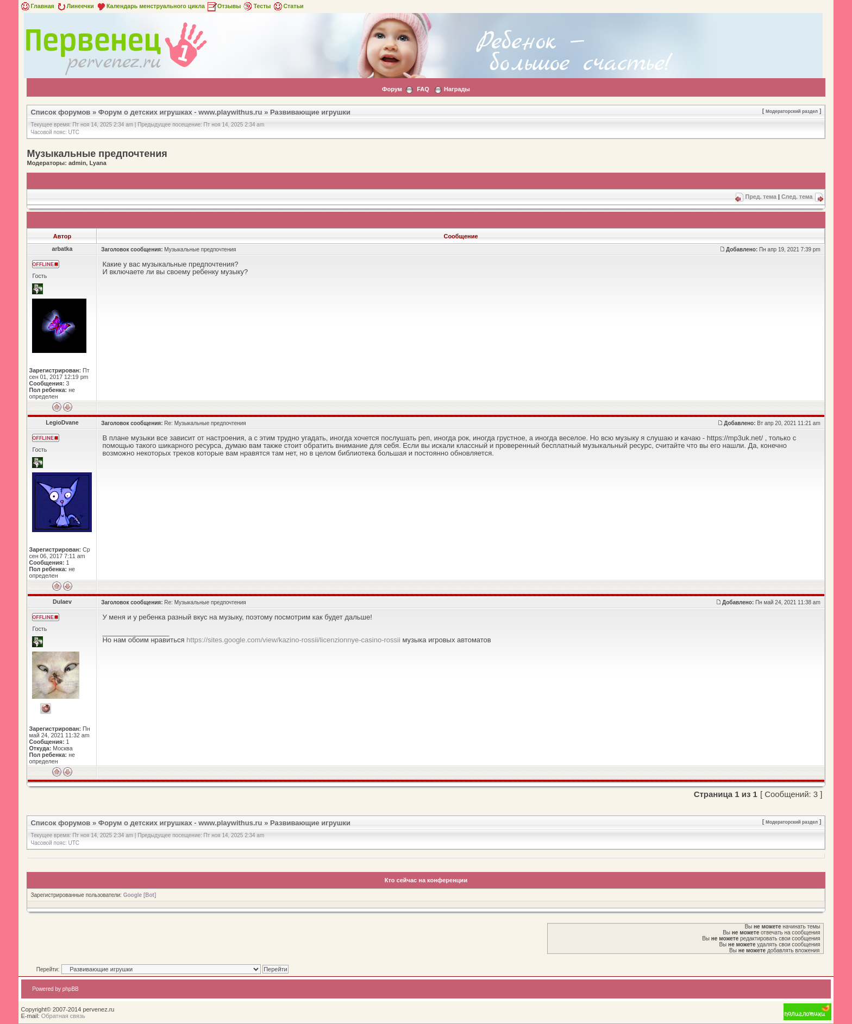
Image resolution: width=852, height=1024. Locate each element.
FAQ (423, 89)
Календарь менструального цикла (150, 6)
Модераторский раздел (792, 111)
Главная (37, 6)
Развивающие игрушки (310, 112)
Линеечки (75, 6)
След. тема (797, 196)
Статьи (287, 6)
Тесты (256, 6)
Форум (392, 89)
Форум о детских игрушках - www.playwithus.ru (180, 112)
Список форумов (60, 112)
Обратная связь (63, 1016)
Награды (457, 89)
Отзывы (223, 6)
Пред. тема (761, 196)
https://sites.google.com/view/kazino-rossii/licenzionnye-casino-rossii (293, 640)
